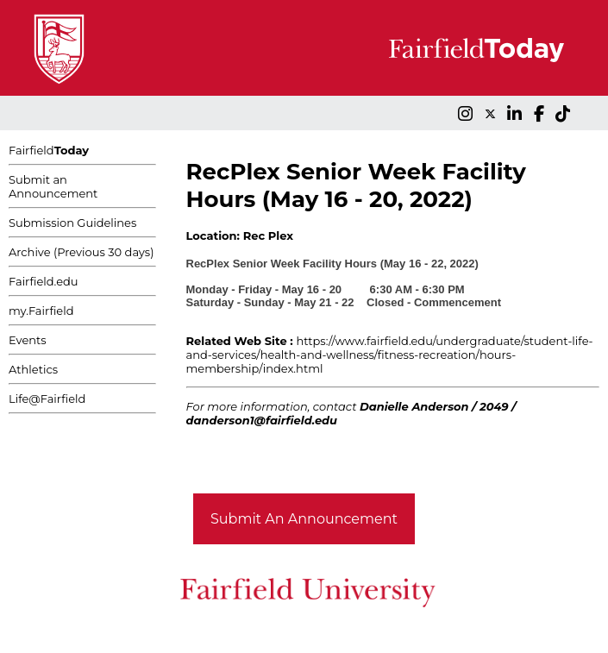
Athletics (33, 369)
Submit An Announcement (304, 519)
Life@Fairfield (47, 398)
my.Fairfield (41, 310)
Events (28, 340)
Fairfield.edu (43, 281)
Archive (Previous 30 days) (81, 252)
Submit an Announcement (53, 186)
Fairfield (49, 150)
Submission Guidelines (72, 222)
